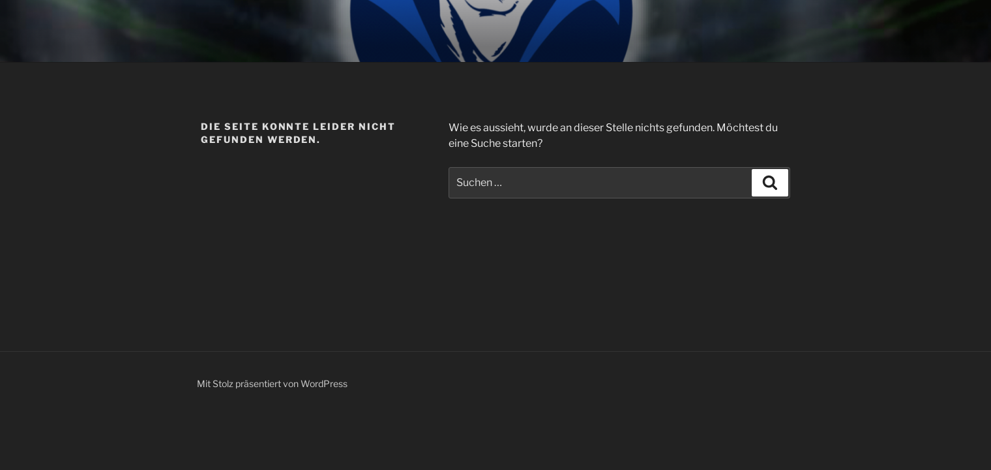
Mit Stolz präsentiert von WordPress (272, 383)
